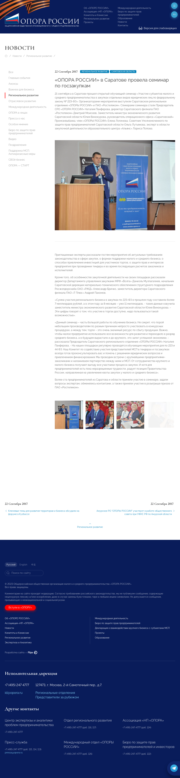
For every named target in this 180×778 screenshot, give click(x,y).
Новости (122, 22)
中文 (33, 564)
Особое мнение (18, 124)
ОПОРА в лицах (18, 112)
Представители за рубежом (57, 697)
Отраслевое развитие (22, 101)
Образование (125, 18)
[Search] (24, 573)
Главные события (19, 77)
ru (174, 14)
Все (11, 72)
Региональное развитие (96, 18)
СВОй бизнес (17, 159)
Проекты (88, 22)
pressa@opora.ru (14, 752)
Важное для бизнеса (21, 89)
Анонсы (13, 83)
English (23, 564)
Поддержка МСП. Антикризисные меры (22, 152)
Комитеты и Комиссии (96, 15)
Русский (10, 564)
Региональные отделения (55, 693)
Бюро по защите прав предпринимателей (22, 132)
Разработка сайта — (21, 652)
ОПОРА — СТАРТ (19, 165)
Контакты (123, 25)
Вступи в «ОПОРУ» (20, 607)
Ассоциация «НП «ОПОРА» (98, 11)
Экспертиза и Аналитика (18, 642)
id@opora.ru (14, 693)
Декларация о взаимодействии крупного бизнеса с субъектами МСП (132, 628)
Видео (12, 139)
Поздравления (17, 144)
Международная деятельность (134, 8)
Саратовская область (123, 71)
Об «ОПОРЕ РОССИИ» (96, 8)
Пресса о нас (17, 118)
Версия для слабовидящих (158, 28)
